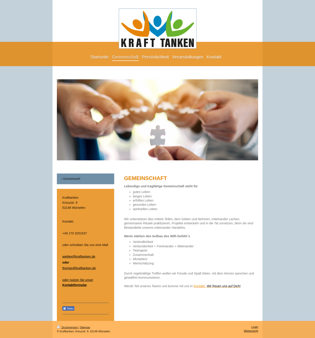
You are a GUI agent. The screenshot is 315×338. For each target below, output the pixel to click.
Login (254, 327)
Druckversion (67, 327)
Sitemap (85, 327)
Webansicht (251, 331)
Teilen (68, 308)
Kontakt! (217, 286)
